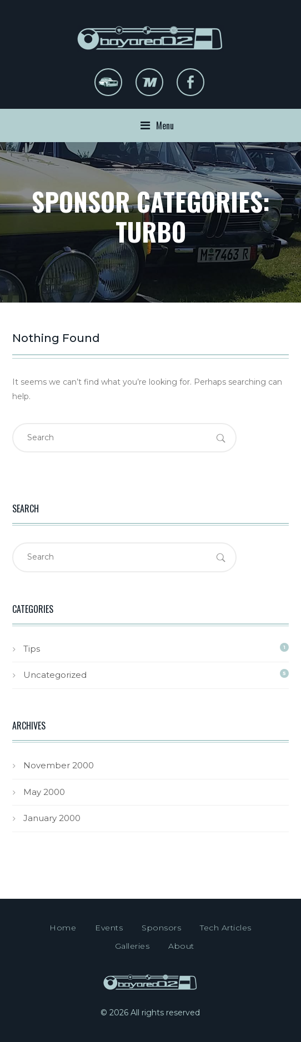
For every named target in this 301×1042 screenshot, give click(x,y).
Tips (31, 648)
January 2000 (52, 818)
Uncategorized (55, 675)
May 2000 (44, 792)
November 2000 (58, 765)
